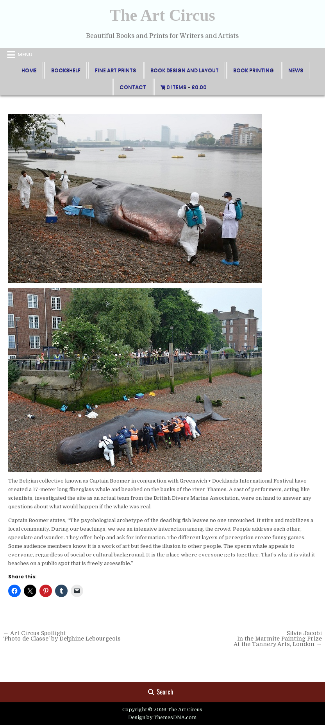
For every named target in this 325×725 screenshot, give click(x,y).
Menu (25, 54)
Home (29, 70)
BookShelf (65, 70)
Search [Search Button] (160, 691)
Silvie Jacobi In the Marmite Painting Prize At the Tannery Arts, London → (277, 638)
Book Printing (253, 70)
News (295, 70)
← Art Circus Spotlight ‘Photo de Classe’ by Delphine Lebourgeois (62, 636)
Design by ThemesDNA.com (162, 717)
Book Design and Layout (184, 70)
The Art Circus (162, 15)
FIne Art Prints (115, 70)
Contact (133, 87)
